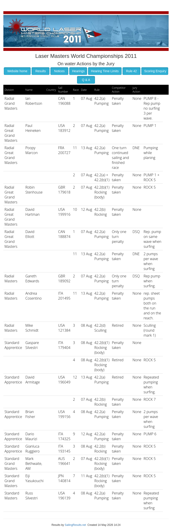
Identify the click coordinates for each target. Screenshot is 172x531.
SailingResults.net (75, 525)
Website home (17, 71)
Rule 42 (131, 71)
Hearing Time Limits (105, 71)
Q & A (86, 80)
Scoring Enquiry (155, 71)
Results (40, 71)
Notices (59, 71)
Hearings (78, 71)
